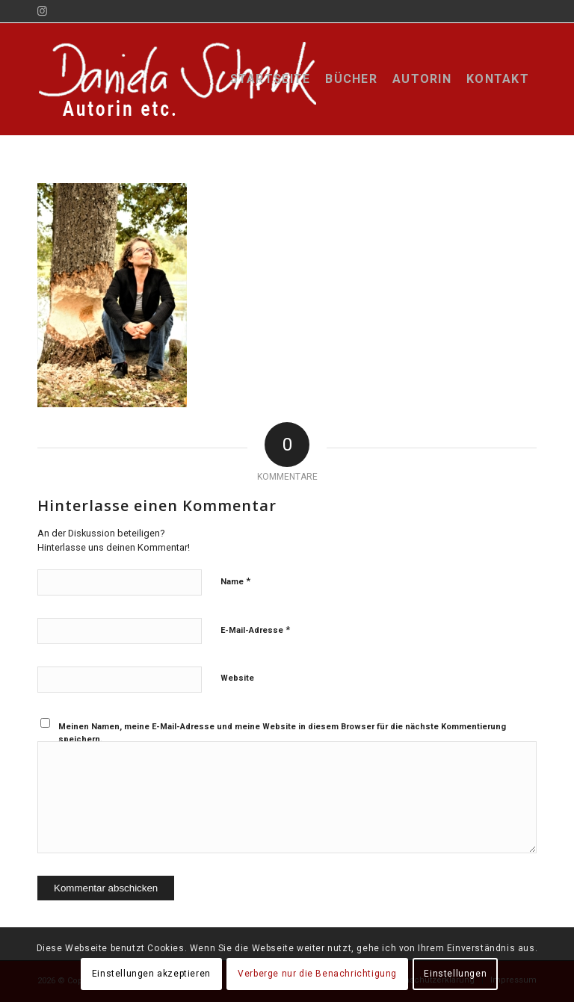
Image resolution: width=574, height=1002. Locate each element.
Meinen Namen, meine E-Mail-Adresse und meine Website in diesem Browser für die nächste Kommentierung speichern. (282, 733)
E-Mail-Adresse (255, 629)
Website (237, 678)
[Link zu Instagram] (42, 11)
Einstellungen (455, 973)
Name (235, 581)
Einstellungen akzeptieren (151, 973)
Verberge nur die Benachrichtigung (317, 973)
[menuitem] (270, 79)
